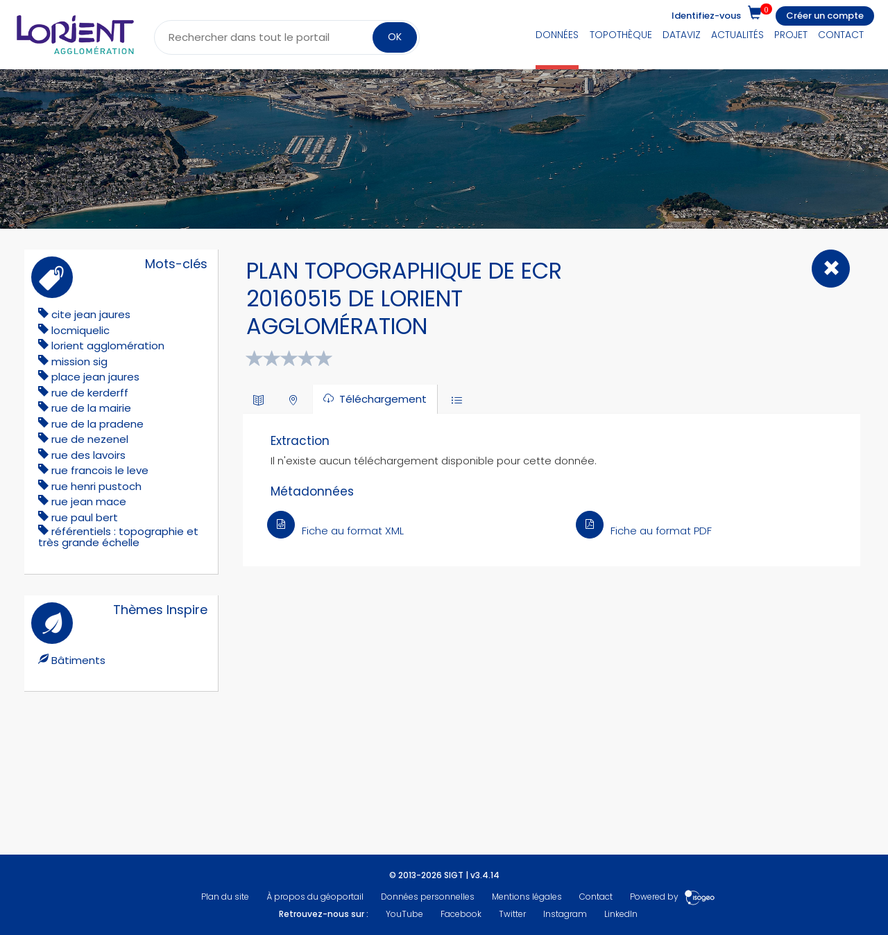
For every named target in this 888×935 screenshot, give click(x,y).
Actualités (737, 35)
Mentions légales (527, 896)
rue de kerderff (89, 392)
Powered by (672, 896)
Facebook (461, 914)
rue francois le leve (99, 470)
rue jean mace (88, 501)
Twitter (512, 914)
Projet (791, 35)
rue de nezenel (89, 439)
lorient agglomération (107, 345)
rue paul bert (84, 517)
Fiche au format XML (335, 530)
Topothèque (621, 35)
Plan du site (225, 896)
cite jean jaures (90, 314)
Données (557, 35)
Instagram (565, 914)
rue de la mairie (91, 408)
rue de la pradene (97, 424)
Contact (841, 35)
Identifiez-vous (706, 15)
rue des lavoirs (88, 455)
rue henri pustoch (96, 486)
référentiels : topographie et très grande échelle (118, 537)
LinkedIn (621, 914)
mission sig (79, 361)
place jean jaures (95, 376)
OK (395, 37)
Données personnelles (428, 896)
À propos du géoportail (315, 896)
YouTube (404, 914)
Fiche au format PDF (644, 530)
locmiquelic (80, 330)
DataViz (682, 35)
